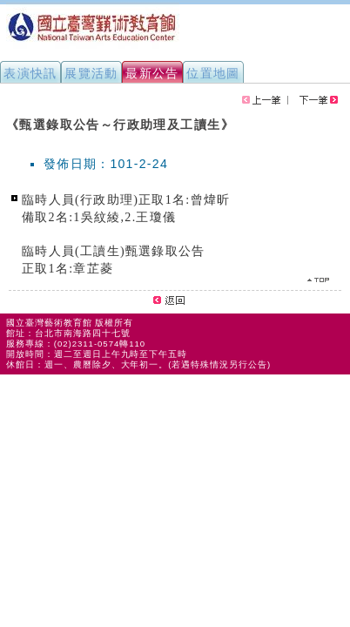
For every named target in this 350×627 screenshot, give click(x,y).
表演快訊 (30, 73)
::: (7, 117)
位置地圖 (213, 73)
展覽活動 (91, 73)
